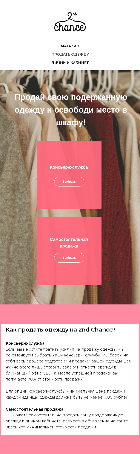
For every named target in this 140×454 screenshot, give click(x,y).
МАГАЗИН (70, 46)
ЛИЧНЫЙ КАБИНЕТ (70, 63)
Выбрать (69, 257)
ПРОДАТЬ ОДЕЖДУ (70, 54)
